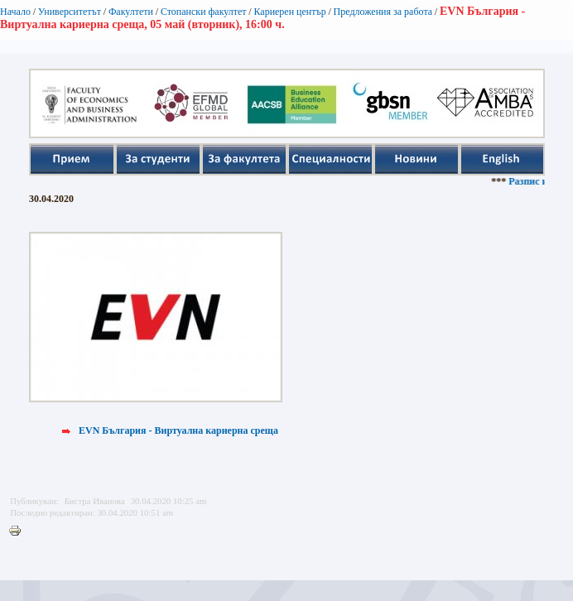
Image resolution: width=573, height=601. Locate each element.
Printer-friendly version (19, 531)
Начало (15, 11)
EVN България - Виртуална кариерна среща (178, 430)
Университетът (69, 11)
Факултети (130, 11)
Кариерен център (289, 11)
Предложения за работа (383, 11)
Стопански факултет (204, 11)
